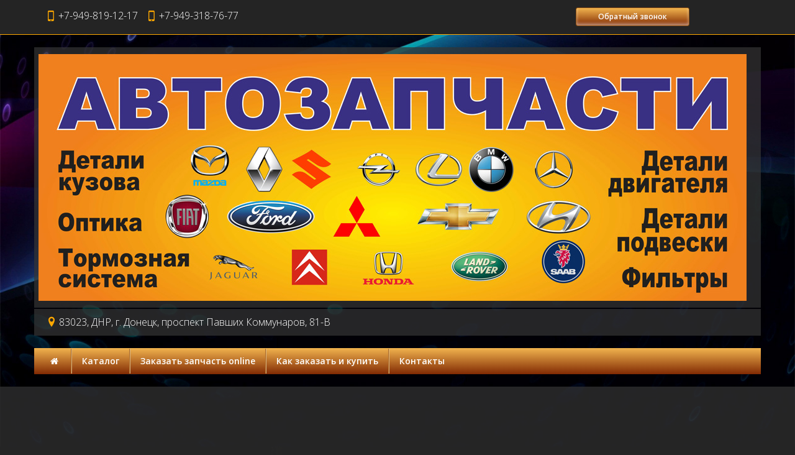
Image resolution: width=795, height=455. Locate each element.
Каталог (100, 361)
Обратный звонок (632, 16)
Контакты (422, 361)
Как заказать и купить (327, 361)
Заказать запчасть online (197, 361)
